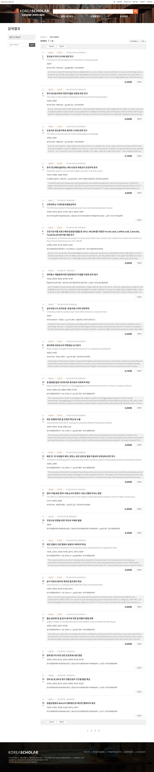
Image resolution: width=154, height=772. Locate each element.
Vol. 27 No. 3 (66, 431)
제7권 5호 (59, 68)
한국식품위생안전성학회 (95, 249)
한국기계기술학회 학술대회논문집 (58, 216)
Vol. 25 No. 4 (66, 556)
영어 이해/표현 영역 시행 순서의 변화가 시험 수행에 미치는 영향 (74, 493)
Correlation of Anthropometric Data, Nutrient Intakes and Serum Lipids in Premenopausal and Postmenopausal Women (94, 460)
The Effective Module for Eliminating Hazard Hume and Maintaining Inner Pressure (80, 208)
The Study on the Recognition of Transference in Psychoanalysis (72, 60)
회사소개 (87, 752)
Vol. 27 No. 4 (66, 394)
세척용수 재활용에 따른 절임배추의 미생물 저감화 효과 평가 (72, 274)
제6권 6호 (59, 105)
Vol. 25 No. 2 (66, 630)
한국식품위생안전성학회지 (56, 249)
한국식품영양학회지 (53, 394)
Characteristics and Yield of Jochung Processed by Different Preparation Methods (79, 423)
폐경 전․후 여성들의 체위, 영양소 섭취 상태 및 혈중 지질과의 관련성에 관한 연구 (81, 456)
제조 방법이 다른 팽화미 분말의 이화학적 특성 (66, 544)
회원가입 (135, 2)
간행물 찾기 (95, 16)
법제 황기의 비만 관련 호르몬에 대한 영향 (64, 655)
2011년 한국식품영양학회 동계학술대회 (84, 711)
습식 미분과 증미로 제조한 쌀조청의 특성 (64, 581)
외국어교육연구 (52, 320)
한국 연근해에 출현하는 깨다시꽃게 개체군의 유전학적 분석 (72, 167)
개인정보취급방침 (99, 752)
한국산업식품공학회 (101, 283)
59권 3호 (63, 179)
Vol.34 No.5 (70, 249)
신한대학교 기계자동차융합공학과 (61, 204)
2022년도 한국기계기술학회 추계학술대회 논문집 (87, 216)
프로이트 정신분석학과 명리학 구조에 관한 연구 (67, 130)
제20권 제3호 (60, 505)
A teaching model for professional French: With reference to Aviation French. (77, 312)
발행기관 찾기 (67, 16)
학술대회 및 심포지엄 (54, 283)
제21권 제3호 (60, 357)
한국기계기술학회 (117, 216)
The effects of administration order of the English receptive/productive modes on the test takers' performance (91, 497)
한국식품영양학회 (89, 394)
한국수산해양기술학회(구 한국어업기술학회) (93, 179)
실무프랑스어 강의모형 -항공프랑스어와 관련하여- (68, 308)
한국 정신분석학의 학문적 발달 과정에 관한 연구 (67, 93)
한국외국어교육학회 (83, 357)
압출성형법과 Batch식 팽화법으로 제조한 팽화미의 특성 (71, 703)
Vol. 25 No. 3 (66, 593)
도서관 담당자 (140, 752)
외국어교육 (50, 357)
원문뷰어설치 (128, 752)
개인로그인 (127, 2)
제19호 (61, 320)
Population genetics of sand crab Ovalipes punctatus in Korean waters (75, 171)
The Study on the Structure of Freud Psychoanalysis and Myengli (72, 134)
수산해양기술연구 (53, 179)
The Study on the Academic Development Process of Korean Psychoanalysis (77, 97)
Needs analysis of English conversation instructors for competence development (79, 349)
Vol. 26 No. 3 (66, 468)
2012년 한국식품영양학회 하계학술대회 (84, 664)
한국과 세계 (51, 68)
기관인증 (119, 2)
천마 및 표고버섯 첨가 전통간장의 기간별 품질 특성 (68, 679)
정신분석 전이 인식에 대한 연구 (60, 56)
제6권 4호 (59, 142)
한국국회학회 (79, 68)
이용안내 (149, 2)
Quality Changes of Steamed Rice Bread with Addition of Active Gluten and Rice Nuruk (81, 622)
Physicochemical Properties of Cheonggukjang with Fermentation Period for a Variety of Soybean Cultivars (89, 386)
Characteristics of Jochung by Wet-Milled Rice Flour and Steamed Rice (75, 585)
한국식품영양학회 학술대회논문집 (58, 529)
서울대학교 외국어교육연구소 (85, 320)
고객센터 (142, 2)
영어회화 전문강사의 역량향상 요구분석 (64, 345)
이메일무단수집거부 (114, 752)
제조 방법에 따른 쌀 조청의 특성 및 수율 (64, 419)
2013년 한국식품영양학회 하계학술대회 (84, 529)
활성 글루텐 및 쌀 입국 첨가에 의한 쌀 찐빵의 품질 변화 (70, 618)
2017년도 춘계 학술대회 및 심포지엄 (75, 283)
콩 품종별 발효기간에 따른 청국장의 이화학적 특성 (68, 382)
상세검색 (124, 16)
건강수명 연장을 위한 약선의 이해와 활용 (64, 520)
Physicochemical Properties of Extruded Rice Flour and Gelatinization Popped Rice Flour (82, 548)
